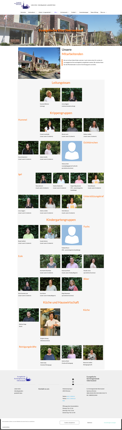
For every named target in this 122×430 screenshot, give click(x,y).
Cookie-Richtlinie (5, 427)
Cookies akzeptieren (69, 422)
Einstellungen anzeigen (110, 422)
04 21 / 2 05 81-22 (71, 398)
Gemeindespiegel (83, 12)
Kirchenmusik (63, 12)
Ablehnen (89, 422)
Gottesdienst (31, 12)
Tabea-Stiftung (94, 12)
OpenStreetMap (47, 402)
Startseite (23, 12)
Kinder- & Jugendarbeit (45, 12)
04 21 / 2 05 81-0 (71, 396)
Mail (64, 401)
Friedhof (73, 12)
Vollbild (43, 394)
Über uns (102, 12)
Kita (55, 12)
